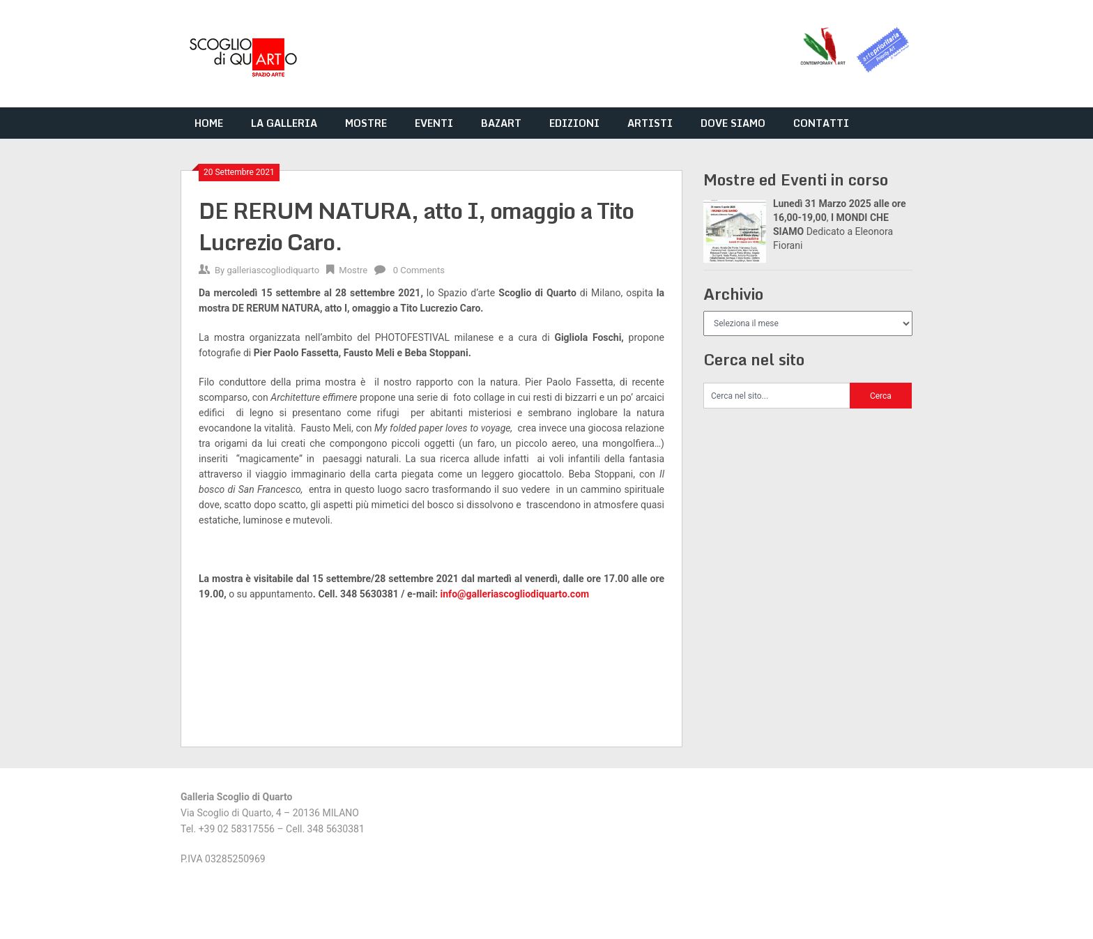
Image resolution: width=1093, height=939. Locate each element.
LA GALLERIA (284, 123)
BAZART (501, 123)
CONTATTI (821, 123)
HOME (208, 123)
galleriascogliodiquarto (273, 270)
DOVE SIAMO (733, 123)
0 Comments (419, 270)
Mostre (353, 270)
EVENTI (434, 123)
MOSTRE (366, 123)
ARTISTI (650, 123)
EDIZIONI (574, 123)
